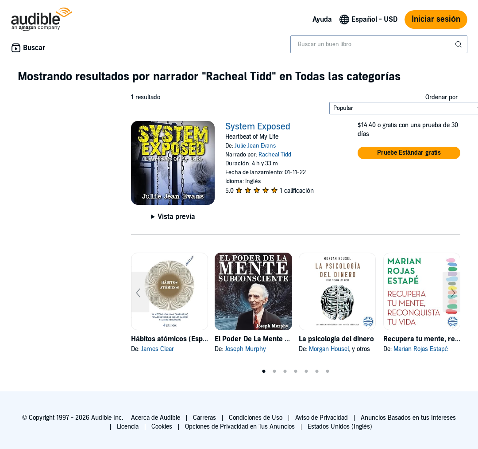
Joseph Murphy (245, 349)
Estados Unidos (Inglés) (340, 426)
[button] (409, 153)
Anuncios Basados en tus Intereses (408, 418)
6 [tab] (316, 371)
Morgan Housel (329, 349)
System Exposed (257, 126)
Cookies (161, 426)
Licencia (128, 426)
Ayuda (322, 19)
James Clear (157, 349)
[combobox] (378, 44)
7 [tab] (327, 371)
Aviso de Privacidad (321, 418)
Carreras (204, 418)
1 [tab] (263, 371)
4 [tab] (295, 371)
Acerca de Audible (155, 418)
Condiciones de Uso (255, 418)
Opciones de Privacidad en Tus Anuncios (240, 426)
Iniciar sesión (436, 19)
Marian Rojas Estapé (420, 349)
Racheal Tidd (274, 154)
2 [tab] (274, 371)
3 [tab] (285, 371)
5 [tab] (306, 371)
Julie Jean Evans (255, 145)
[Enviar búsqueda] (459, 44)
